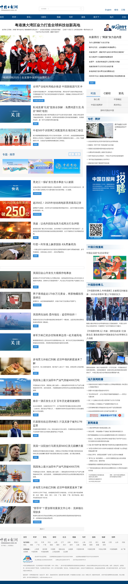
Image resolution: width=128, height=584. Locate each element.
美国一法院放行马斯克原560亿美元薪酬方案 (58, 445)
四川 (64, 545)
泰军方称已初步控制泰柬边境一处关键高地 (57, 335)
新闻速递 (93, 422)
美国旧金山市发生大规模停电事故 (52, 273)
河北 (49, 542)
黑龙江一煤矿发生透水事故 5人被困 (53, 182)
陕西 (90, 545)
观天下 (96, 17)
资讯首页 (37, 193)
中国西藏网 (113, 549)
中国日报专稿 (38, 100)
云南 (77, 545)
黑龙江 (76, 542)
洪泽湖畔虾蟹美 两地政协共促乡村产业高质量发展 (105, 407)
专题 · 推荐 (8, 154)
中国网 (53, 549)
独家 (103, 537)
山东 (116, 542)
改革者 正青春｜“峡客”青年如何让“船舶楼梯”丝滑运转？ (20, 29)
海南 (51, 545)
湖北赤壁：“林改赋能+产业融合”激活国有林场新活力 (105, 431)
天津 (42, 542)
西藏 (84, 545)
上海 (83, 542)
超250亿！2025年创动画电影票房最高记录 (57, 202)
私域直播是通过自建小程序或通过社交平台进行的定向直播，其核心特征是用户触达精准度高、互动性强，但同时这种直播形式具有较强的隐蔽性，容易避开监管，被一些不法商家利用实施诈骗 (58, 117)
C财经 (43, 17)
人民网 (36, 549)
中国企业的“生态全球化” (97, 253)
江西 (110, 542)
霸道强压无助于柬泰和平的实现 (98, 163)
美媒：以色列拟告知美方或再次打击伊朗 (56, 223)
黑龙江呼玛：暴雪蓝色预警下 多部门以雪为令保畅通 (105, 454)
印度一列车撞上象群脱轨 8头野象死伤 (54, 244)
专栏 (71, 17)
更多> (92, 83)
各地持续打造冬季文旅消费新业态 (102, 71)
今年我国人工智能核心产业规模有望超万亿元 (103, 404)
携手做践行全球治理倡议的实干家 (121, 127)
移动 (116, 10)
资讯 (29, 17)
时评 (14, 17)
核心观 (97, 99)
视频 (59, 17)
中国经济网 (91, 549)
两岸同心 (117, 105)
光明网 (25, 552)
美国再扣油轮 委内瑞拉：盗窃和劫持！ (55, 314)
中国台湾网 (102, 549)
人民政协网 (56, 552)
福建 (103, 542)
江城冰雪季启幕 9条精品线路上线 (99, 428)
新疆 (97, 545)
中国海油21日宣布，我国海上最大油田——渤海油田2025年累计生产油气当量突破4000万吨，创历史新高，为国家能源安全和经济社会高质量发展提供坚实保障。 (58, 387)
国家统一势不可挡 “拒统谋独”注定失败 (101, 145)
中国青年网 (80, 549)
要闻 (35, 123)
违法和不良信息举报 (40, 556)
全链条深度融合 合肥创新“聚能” (50, 29)
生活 (64, 537)
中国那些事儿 (95, 284)
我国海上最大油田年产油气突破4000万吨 (56, 380)
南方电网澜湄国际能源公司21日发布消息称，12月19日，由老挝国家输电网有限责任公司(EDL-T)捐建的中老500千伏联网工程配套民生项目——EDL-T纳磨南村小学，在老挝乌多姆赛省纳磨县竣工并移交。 (58, 138)
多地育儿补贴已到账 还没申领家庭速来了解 (57, 487)
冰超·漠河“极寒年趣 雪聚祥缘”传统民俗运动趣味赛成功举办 (107, 445)
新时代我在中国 (107, 110)
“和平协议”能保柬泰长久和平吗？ (99, 159)
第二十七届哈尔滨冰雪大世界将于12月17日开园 (104, 400)
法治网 (65, 552)
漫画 (83, 17)
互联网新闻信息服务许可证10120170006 (61, 556)
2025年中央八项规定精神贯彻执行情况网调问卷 (107, 76)
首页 (2, 17)
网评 (97, 119)
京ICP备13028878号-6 (79, 560)
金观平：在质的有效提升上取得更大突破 (104, 62)
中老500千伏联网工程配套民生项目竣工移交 (58, 130)
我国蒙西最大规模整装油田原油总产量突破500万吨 (105, 464)
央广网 (123, 549)
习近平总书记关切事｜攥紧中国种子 (47, 32)
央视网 (70, 549)
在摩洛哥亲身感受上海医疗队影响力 (100, 152)
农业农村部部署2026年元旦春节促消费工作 (102, 411)
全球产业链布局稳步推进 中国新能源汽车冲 (57, 86)
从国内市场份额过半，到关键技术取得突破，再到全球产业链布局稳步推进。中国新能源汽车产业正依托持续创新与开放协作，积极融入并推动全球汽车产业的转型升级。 (58, 94)
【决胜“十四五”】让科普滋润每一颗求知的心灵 (77, 29)
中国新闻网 (45, 552)
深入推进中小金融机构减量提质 (101, 57)
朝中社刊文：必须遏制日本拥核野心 (102, 47)
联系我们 (10, 545)
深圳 (104, 545)
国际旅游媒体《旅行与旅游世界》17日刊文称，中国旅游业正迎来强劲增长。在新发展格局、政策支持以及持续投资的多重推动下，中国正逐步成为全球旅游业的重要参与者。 (106, 370)
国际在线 (62, 549)
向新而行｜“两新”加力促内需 (105, 37)
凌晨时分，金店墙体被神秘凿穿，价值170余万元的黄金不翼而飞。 (55, 301)
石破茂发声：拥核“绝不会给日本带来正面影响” (106, 52)
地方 (112, 17)
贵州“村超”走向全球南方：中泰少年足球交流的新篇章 (106, 156)
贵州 (71, 545)
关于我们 (3, 545)
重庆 (57, 545)
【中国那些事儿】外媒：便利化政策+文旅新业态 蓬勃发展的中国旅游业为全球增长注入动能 (107, 334)
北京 (35, 542)
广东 (38, 545)
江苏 (90, 542)
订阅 (123, 10)
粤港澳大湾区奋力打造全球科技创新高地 (47, 25)
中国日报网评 (97, 105)
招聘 (113, 537)
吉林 (69, 542)
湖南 (31, 545)
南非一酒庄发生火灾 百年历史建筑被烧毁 (56, 400)
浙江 (96, 542)
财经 (54, 537)
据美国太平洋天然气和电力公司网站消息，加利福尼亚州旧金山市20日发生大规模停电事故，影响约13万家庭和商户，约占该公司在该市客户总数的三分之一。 (58, 280)
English (108, 10)
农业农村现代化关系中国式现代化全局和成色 (103, 141)
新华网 (45, 549)
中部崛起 (117, 99)
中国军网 (34, 552)
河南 (123, 542)
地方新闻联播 (95, 379)
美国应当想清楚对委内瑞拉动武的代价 (101, 148)
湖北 (24, 545)
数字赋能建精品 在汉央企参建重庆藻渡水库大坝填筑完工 (107, 435)
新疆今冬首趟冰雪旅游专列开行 (98, 390)
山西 (55, 542)
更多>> (42, 529)
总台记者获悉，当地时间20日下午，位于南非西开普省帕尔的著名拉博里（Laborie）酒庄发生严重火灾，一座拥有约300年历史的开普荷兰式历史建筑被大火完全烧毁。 (58, 408)
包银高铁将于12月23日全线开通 (101, 66)
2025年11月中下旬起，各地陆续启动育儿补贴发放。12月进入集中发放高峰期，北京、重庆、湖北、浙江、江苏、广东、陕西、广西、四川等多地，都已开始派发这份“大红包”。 (58, 495)
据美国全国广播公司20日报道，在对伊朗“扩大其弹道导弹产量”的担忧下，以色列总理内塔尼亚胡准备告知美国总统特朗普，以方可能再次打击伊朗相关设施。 (58, 231)
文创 (124, 17)
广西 (44, 545)
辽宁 (62, 542)
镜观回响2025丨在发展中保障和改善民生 (26, 77)
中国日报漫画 (95, 247)
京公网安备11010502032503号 (43, 560)
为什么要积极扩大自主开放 (99, 42)
